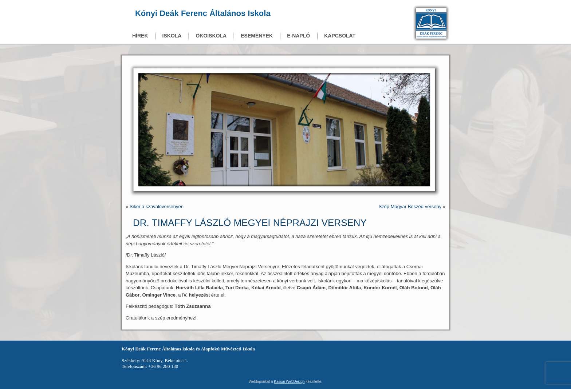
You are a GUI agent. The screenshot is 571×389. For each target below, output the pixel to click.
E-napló (298, 36)
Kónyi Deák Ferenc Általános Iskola (203, 13)
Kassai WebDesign (289, 382)
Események (257, 36)
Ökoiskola (211, 36)
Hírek (140, 36)
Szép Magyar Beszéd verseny (409, 206)
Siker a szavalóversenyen (157, 206)
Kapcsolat (339, 36)
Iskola (172, 36)
